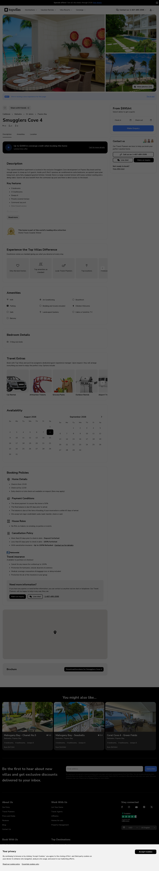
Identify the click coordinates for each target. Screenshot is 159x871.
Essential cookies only (30, 864)
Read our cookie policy (11, 864)
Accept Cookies (145, 852)
